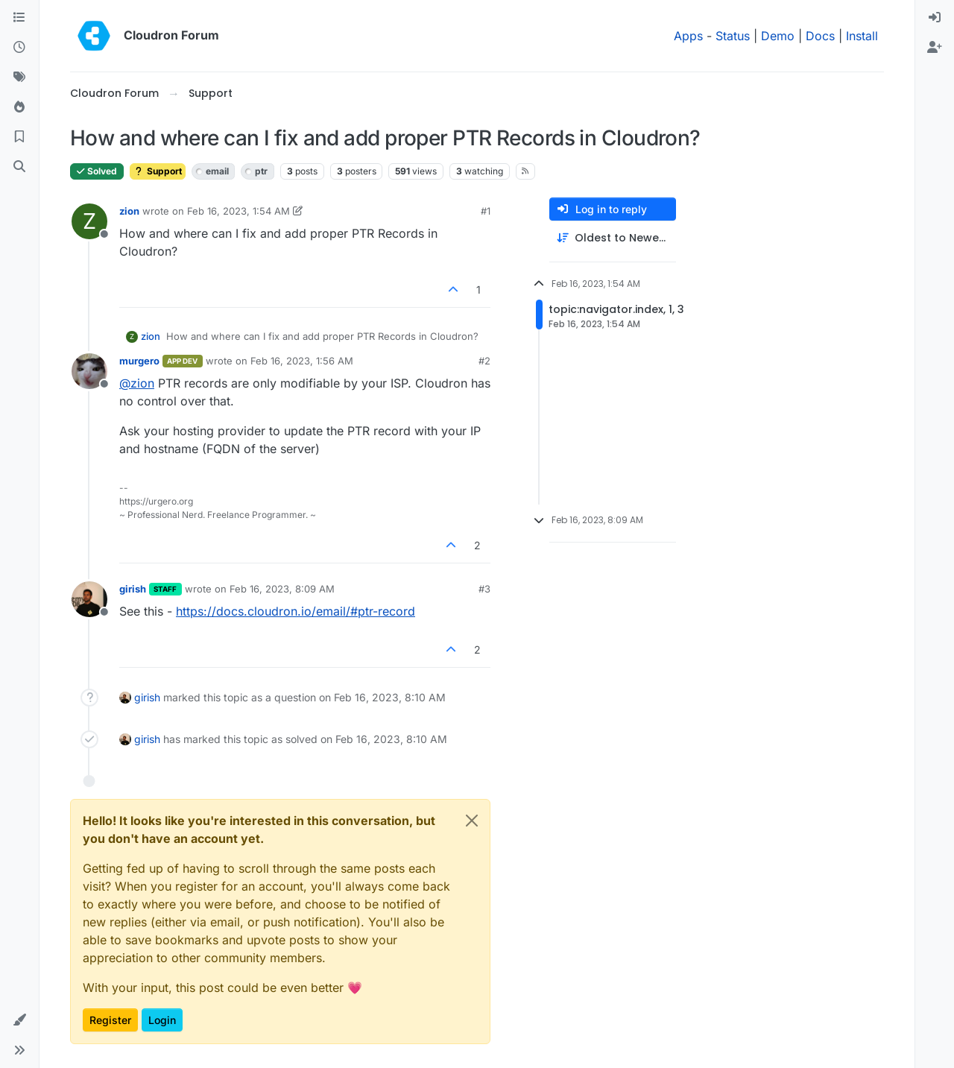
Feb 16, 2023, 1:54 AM (238, 211)
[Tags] (19, 77)
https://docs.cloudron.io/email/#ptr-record (295, 611)
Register (110, 1020)
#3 (484, 589)
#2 (484, 361)
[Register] (934, 48)
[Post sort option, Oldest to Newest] (612, 238)
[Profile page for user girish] (89, 599)
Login (162, 1020)
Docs (820, 35)
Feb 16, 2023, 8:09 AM (282, 589)
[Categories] (19, 18)
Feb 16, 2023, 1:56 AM (301, 361)
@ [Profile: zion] (136, 383)
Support (157, 171)
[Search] (19, 167)
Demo (778, 35)
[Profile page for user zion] (89, 221)
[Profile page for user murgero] (89, 371)
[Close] (472, 820)
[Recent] (19, 48)
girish (132, 589)
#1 (485, 211)
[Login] (934, 18)
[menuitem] (934, 18)
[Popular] (19, 107)
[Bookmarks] (19, 137)
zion (129, 211)
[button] (19, 1020)
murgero (139, 361)
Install (862, 35)
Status (733, 35)
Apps (688, 35)
